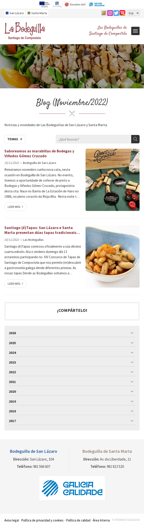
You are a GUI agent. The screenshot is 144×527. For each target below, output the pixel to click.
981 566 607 (41, 466)
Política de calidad (78, 520)
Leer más (14, 207)
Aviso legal (11, 520)
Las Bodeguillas (33, 240)
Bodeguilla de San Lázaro (39, 163)
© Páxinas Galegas (126, 519)
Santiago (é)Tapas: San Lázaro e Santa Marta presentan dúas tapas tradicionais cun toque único (40, 230)
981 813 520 (115, 466)
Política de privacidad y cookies (42, 520)
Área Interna (101, 520)
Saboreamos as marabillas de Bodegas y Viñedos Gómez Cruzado (39, 153)
